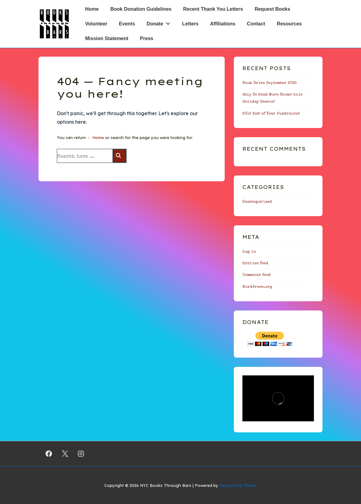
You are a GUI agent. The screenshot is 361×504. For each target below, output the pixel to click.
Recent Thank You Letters (213, 9)
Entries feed (255, 263)
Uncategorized (257, 202)
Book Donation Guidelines (140, 9)
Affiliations (222, 23)
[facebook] (49, 453)
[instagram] (81, 453)
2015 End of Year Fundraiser (271, 114)
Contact (256, 23)
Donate (160, 22)
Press (146, 38)
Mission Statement (106, 38)
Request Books (272, 9)
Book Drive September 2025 (269, 83)
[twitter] (65, 453)
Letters (190, 23)
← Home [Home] (95, 137)
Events (127, 23)
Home (92, 9)
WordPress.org (257, 287)
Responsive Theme (238, 485)
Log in (249, 252)
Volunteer (96, 23)
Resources (289, 23)
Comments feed (256, 275)
